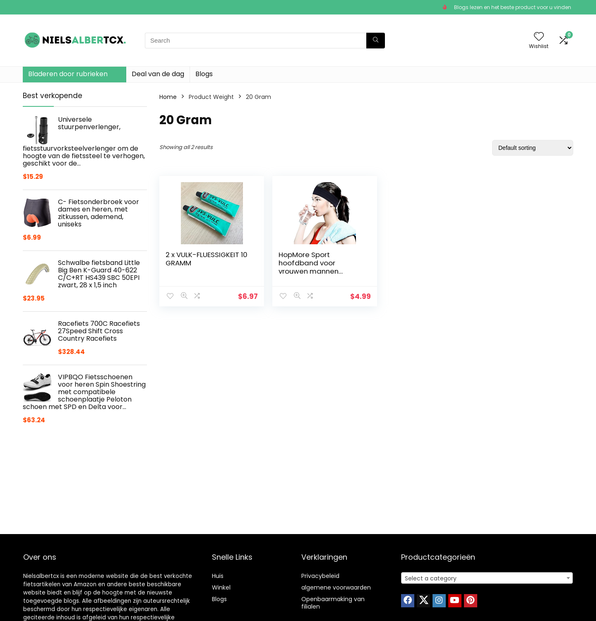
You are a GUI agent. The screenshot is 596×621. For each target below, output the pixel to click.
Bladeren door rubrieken (68, 74)
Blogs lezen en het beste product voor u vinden (512, 7)
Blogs (204, 74)
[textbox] (486, 578)
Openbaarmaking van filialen (333, 603)
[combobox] (487, 578)
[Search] (375, 40)
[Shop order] (532, 148)
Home (168, 97)
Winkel (221, 587)
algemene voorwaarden (336, 587)
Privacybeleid (320, 576)
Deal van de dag (158, 74)
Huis (217, 576)
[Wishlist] (539, 37)
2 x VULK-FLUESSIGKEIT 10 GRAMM (202, 259)
